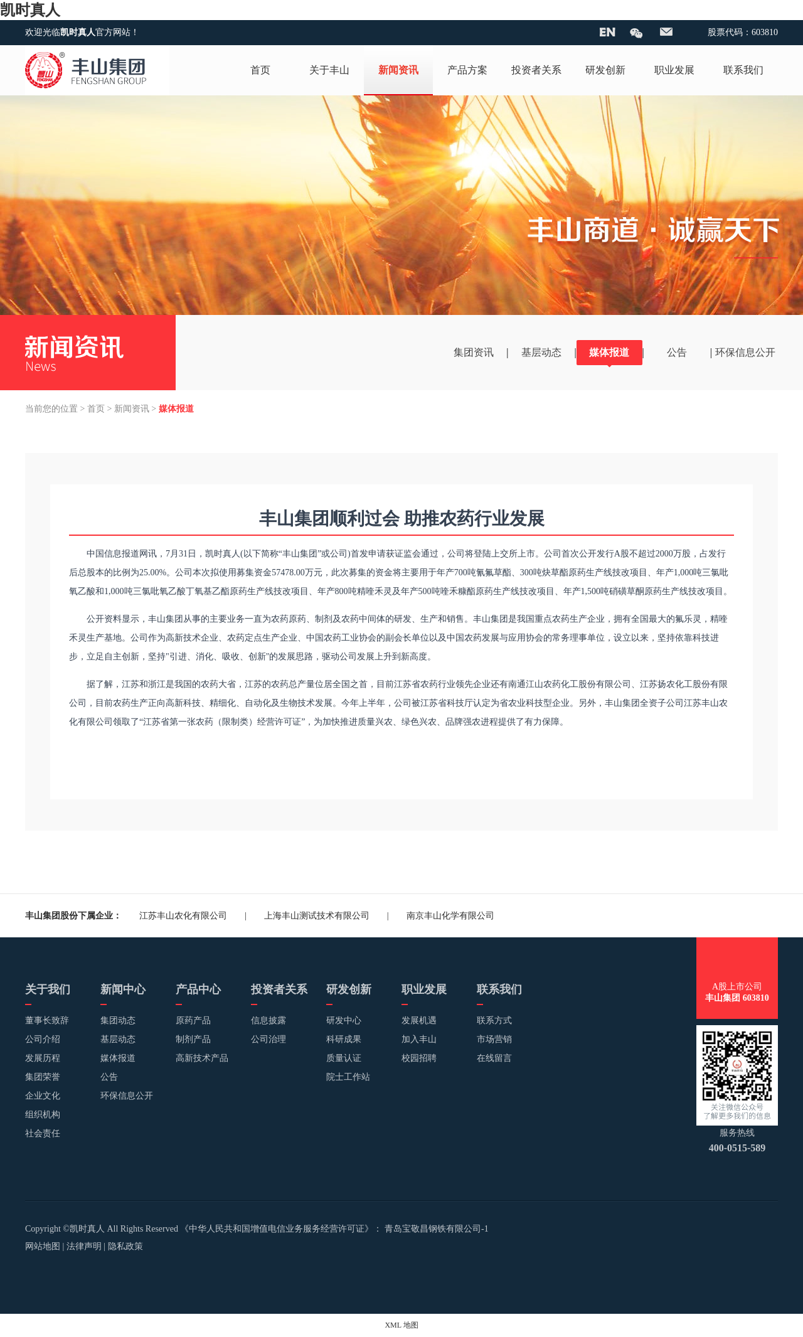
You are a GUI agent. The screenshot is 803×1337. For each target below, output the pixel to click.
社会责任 (42, 1133)
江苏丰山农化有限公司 (183, 915)
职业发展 (674, 70)
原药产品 (193, 1020)
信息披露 (268, 1020)
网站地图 (42, 1246)
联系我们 (743, 70)
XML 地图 (401, 1325)
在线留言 (494, 1058)
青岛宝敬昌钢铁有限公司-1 (437, 1228)
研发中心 (343, 1020)
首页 (260, 70)
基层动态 (541, 352)
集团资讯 (474, 352)
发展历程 (42, 1058)
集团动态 (118, 1020)
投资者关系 (536, 70)
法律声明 (84, 1246)
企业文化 (42, 1095)
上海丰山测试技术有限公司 (317, 915)
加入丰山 (419, 1039)
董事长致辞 (47, 1020)
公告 (677, 352)
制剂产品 (193, 1039)
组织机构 (42, 1114)
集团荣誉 (42, 1077)
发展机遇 (419, 1020)
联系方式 (494, 1020)
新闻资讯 (398, 70)
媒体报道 (609, 352)
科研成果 (343, 1039)
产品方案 (467, 70)
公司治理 (268, 1039)
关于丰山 (329, 70)
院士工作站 (348, 1077)
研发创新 (605, 70)
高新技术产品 (202, 1058)
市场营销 (494, 1039)
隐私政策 (125, 1246)
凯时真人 (30, 10)
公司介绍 (42, 1039)
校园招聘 (419, 1058)
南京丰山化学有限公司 (450, 915)
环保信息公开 (745, 352)
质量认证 (343, 1058)
